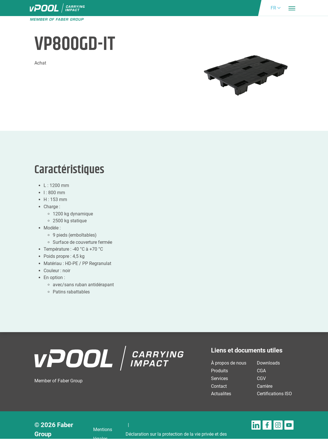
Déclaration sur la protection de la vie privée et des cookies (176, 438)
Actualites (221, 393)
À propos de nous (228, 363)
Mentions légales (102, 434)
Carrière (264, 386)
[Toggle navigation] (292, 8)
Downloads (268, 363)
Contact (219, 386)
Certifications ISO (274, 393)
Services (219, 378)
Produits (219, 370)
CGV (261, 378)
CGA (261, 370)
